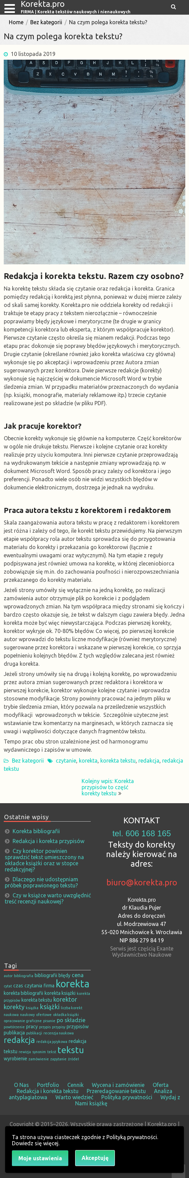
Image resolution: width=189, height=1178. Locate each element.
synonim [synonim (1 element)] (39, 1052)
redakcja (148, 760)
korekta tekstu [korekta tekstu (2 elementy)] (36, 1000)
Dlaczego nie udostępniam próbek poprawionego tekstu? (41, 882)
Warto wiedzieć (74, 1097)
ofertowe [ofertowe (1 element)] (44, 1015)
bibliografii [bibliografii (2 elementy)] (46, 975)
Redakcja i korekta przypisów (48, 841)
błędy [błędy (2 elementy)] (64, 975)
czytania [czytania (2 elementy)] (33, 985)
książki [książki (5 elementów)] (49, 1007)
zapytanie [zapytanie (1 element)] (58, 1059)
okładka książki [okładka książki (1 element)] (66, 1015)
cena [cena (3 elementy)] (78, 975)
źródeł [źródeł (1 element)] (73, 1059)
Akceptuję (95, 1158)
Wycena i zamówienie (118, 1085)
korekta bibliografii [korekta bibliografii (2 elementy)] (23, 993)
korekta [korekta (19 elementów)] (72, 983)
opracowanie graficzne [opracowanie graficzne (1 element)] (23, 1021)
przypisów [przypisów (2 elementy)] (78, 1026)
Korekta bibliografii (36, 831)
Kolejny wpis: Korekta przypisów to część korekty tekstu (108, 787)
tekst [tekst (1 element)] (51, 1052)
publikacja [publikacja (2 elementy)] (14, 1032)
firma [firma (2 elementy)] (49, 985)
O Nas (21, 1085)
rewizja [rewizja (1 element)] (25, 1052)
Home (16, 22)
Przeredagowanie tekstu (116, 1091)
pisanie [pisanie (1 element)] (49, 1021)
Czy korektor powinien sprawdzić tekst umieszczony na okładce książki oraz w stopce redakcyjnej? (44, 860)
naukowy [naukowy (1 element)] (27, 1015)
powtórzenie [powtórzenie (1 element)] (14, 1027)
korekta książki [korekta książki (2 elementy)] (60, 993)
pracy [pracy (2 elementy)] (32, 1026)
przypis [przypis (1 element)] (45, 1027)
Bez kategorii (46, 22)
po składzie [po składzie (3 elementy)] (71, 1020)
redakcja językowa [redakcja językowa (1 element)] (51, 1042)
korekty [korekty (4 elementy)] (14, 1006)
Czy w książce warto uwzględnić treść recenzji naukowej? (48, 898)
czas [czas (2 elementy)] (18, 985)
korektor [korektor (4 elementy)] (65, 999)
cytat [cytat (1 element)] (8, 986)
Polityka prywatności (126, 1097)
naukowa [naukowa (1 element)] (11, 1015)
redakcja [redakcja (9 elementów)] (19, 1039)
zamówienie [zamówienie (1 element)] (39, 1059)
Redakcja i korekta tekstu (48, 1091)
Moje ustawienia (40, 1158)
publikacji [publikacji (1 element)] (34, 1033)
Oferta (161, 1085)
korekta (88, 760)
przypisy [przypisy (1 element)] (58, 1027)
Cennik (75, 1085)
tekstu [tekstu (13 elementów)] (70, 1050)
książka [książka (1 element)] (32, 1008)
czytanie (66, 760)
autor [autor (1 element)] (8, 976)
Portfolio (48, 1085)
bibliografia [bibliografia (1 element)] (23, 976)
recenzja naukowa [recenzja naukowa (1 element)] (59, 1033)
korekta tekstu (118, 760)
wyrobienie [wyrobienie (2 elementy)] (15, 1058)
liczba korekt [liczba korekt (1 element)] (71, 1008)
